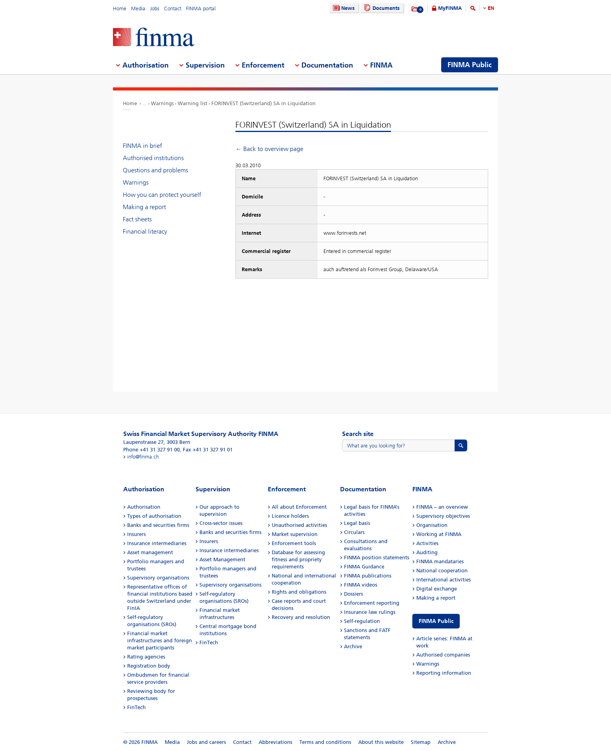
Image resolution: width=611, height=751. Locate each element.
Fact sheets (137, 219)
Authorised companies (443, 655)
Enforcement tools (294, 543)
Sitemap (421, 742)
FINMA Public (436, 621)
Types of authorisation (154, 516)
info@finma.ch (143, 457)
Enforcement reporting (371, 603)
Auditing (427, 552)
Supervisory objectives (443, 516)
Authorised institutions (153, 158)
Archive (353, 646)
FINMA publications (367, 576)
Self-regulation (362, 621)
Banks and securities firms (158, 525)
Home (119, 8)
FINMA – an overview (442, 507)
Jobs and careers (206, 742)
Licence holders (290, 516)
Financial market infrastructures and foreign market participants (159, 640)
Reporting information (443, 673)
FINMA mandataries (440, 561)
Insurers (136, 534)
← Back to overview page (269, 149)
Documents (381, 8)
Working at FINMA (438, 534)
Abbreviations (275, 742)
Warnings (162, 103)
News (343, 8)
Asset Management (222, 559)
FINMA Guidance (364, 567)
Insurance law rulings (369, 612)
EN (491, 8)
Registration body (148, 666)
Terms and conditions (325, 742)
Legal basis (357, 523)
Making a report (144, 207)
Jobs (154, 8)
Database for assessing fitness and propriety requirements (298, 559)
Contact (172, 8)
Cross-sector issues (221, 523)
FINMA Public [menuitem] (469, 64)
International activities (443, 580)
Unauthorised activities (299, 525)
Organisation (431, 525)
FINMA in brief (142, 145)
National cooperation (442, 571)
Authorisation (143, 507)
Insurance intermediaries (156, 543)
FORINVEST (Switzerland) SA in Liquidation (263, 103)
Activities (427, 543)
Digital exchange (436, 589)
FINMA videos (360, 585)
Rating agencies (146, 657)
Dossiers (353, 594)
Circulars (354, 532)
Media (138, 8)
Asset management (150, 552)
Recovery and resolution (301, 617)
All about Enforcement (299, 507)
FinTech (136, 707)
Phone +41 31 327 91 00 (151, 450)
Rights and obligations (299, 592)
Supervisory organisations (158, 578)
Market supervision (295, 534)
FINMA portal (201, 8)
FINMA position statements (376, 557)
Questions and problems (155, 170)
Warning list (192, 103)
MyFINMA (450, 8)
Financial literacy (145, 231)
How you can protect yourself (162, 194)
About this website (381, 742)
